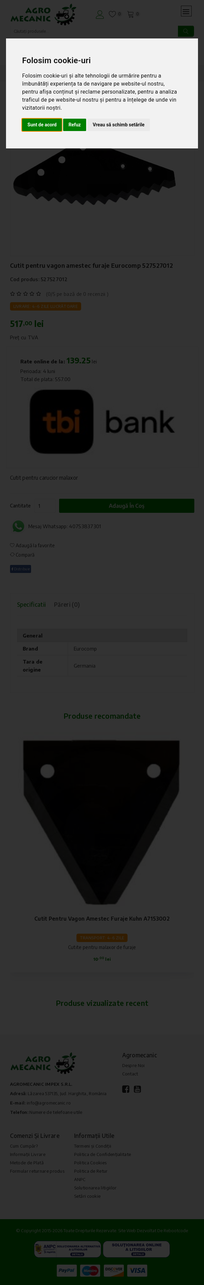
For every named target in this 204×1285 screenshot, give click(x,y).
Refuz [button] (74, 124)
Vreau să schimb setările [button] (119, 124)
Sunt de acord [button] (41, 124)
